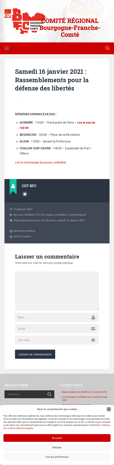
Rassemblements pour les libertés (35, 220)
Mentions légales (25, 428)
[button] (109, 409)
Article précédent (24, 231)
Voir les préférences (57, 456)
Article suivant (23, 236)
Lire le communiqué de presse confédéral (43, 163)
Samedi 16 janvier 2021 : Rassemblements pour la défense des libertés (55, 80)
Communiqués (79, 214)
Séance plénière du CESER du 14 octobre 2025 (85, 397)
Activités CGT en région (39, 214)
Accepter (57, 438)
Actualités (62, 214)
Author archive (25, 194)
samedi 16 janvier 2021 (72, 220)
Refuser (57, 447)
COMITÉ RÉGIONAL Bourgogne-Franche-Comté (70, 27)
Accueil (18, 214)
